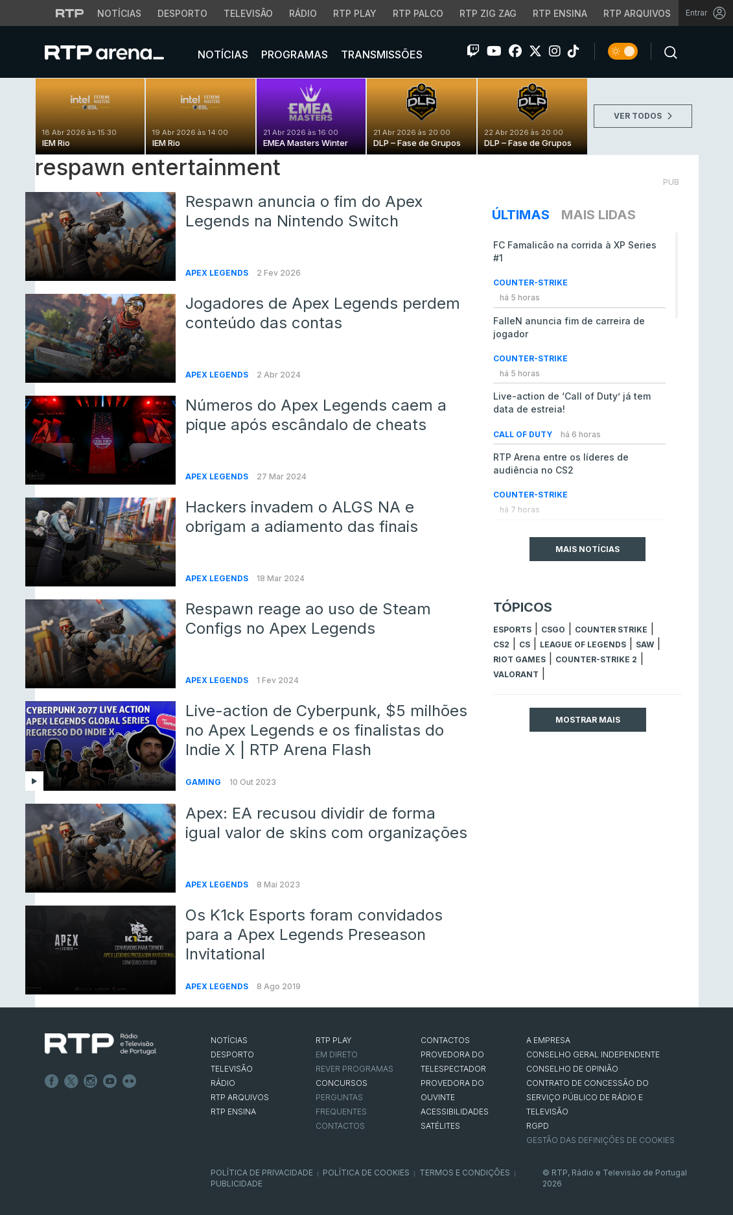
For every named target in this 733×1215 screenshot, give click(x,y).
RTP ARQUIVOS (240, 1097)
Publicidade (236, 1183)
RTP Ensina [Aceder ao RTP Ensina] (560, 13)
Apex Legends (217, 273)
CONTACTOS (445, 1040)
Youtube (110, 1081)
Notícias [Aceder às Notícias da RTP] (119, 13)
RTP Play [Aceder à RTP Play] (355, 13)
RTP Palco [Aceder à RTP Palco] (418, 13)
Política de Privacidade (262, 1172)
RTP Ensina (233, 1111)
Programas (293, 54)
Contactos (340, 1126)
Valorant (516, 674)
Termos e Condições (464, 1172)
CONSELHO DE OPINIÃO (572, 1069)
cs (524, 644)
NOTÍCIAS (229, 1040)
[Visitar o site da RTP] (70, 13)
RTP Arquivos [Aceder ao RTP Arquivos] (637, 13)
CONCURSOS (341, 1083)
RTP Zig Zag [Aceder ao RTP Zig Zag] (488, 13)
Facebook (52, 1081)
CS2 (501, 644)
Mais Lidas (598, 215)
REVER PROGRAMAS (354, 1069)
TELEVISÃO (232, 1069)
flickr (129, 1081)
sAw (645, 644)
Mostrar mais (587, 720)
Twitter (71, 1081)
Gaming (204, 782)
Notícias (221, 54)
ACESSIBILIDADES (455, 1111)
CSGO (553, 629)
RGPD (537, 1126)
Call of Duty (523, 434)
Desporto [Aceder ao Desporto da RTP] (182, 13)
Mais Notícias (587, 549)
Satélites (440, 1126)
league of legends (583, 644)
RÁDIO (223, 1083)
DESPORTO (232, 1054)
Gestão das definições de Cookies (600, 1140)
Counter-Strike (530, 282)
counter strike (611, 629)
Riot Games (519, 659)
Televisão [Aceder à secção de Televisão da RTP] (248, 13)
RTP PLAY (334, 1040)
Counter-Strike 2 (596, 659)
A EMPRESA (548, 1040)
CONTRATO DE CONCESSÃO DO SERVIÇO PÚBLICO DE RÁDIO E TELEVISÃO (587, 1097)
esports (512, 629)
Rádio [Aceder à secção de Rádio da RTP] (303, 13)
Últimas (521, 215)
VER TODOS (643, 116)
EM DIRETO (337, 1054)
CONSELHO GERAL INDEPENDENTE (593, 1054)
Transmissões (380, 54)
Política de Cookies (366, 1172)
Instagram (91, 1081)
